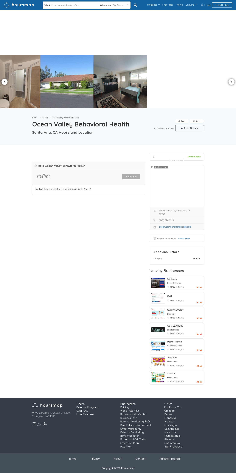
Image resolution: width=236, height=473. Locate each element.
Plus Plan (126, 446)
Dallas (168, 414)
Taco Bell (172, 358)
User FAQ (82, 411)
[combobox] (114, 5)
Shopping (171, 314)
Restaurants (172, 361)
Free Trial (167, 5)
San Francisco (173, 446)
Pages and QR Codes (133, 439)
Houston (169, 421)
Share (182, 121)
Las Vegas (170, 425)
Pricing (179, 5)
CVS (169, 296)
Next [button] (231, 81)
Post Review (189, 128)
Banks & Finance (174, 283)
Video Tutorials (129, 411)
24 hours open (194, 156)
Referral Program (87, 407)
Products (152, 5)
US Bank (172, 279)
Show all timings (177, 160)
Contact (140, 459)
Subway (171, 373)
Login (207, 5)
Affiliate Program (170, 459)
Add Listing (222, 5)
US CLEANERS (175, 326)
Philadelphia (172, 436)
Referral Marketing (132, 432)
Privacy (95, 459)
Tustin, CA (179, 287)
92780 (172, 287)
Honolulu (170, 418)
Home (34, 117)
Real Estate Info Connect (135, 425)
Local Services (173, 330)
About (117, 459)
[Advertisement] (118, 33)
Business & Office (174, 345)
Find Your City (173, 407)
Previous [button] (4, 81)
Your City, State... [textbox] (115, 5)
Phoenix (169, 439)
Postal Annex (174, 342)
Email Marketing (130, 429)
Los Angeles (171, 429)
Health (45, 117)
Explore (190, 5)
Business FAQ (128, 418)
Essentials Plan (129, 443)
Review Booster (129, 436)
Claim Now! (184, 238)
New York (170, 432)
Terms (72, 459)
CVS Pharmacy (175, 310)
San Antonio (172, 443)
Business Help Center (133, 414)
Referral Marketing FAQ (135, 421)
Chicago (169, 411)
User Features (85, 414)
